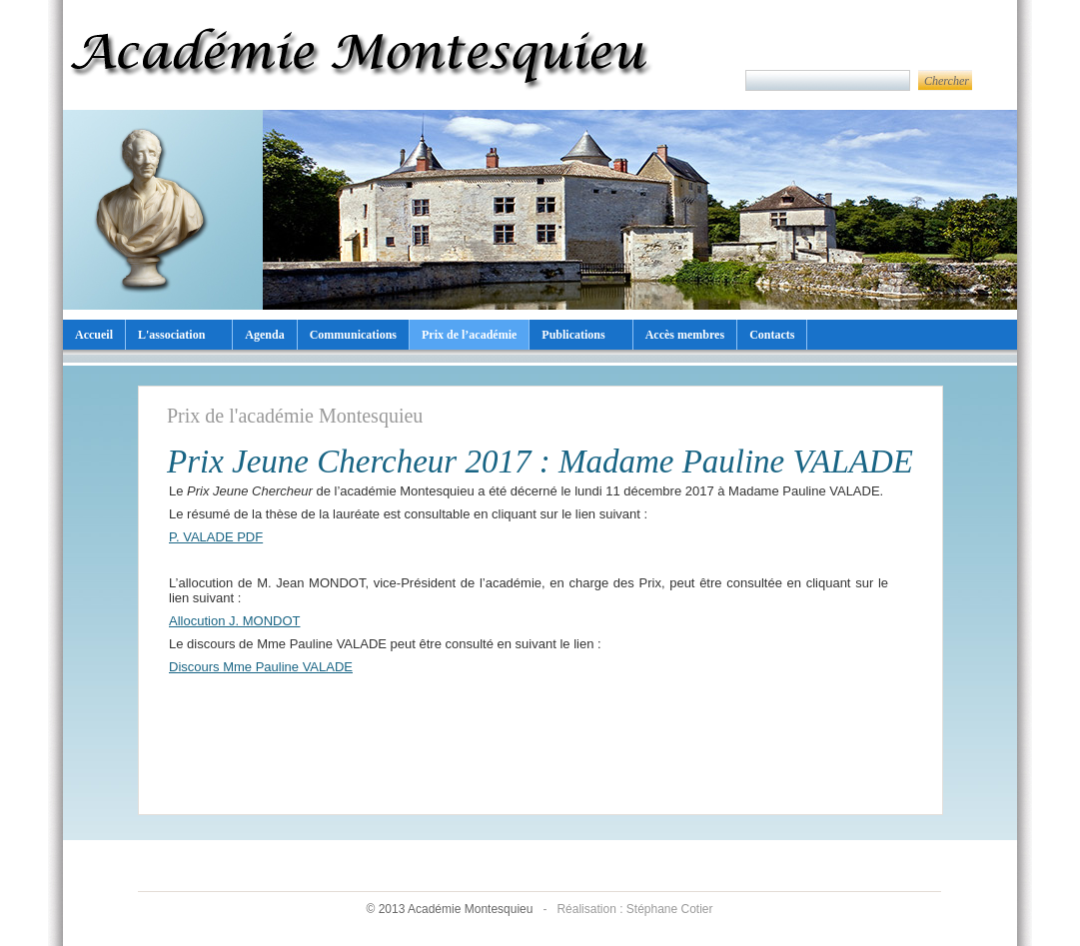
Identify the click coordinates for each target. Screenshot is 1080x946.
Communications (353, 335)
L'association (171, 335)
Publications (572, 335)
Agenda (264, 335)
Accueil (94, 335)
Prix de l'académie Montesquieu (295, 416)
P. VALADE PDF (216, 536)
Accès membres (684, 335)
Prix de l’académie (469, 335)
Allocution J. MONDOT (234, 620)
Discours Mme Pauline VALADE (261, 666)
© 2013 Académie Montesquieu (451, 909)
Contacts (771, 335)
